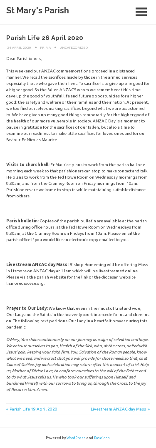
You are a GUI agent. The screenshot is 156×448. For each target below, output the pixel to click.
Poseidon (102, 438)
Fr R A (45, 47)
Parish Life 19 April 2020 (33, 409)
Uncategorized (73, 47)
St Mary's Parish (37, 10)
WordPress (76, 438)
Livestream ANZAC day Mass (118, 409)
